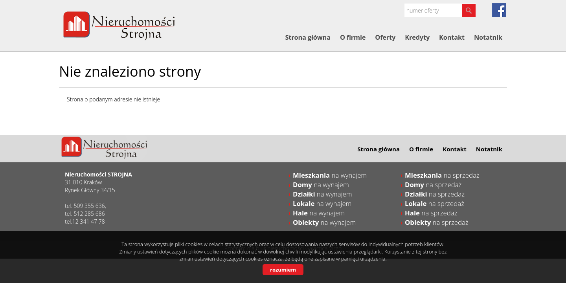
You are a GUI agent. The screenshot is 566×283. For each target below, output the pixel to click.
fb (499, 10)
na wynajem (330, 175)
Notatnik (488, 37)
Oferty (385, 37)
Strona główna (307, 37)
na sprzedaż (442, 175)
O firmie (353, 37)
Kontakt (452, 37)
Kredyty (417, 37)
